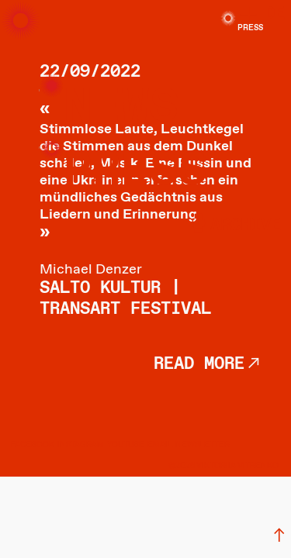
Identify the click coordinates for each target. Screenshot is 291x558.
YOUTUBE (125, 444)
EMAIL (159, 444)
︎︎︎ (279, 536)
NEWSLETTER (202, 444)
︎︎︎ (253, 364)
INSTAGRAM (80, 444)
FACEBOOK (32, 444)
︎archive (233, 225)
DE (275, 14)
